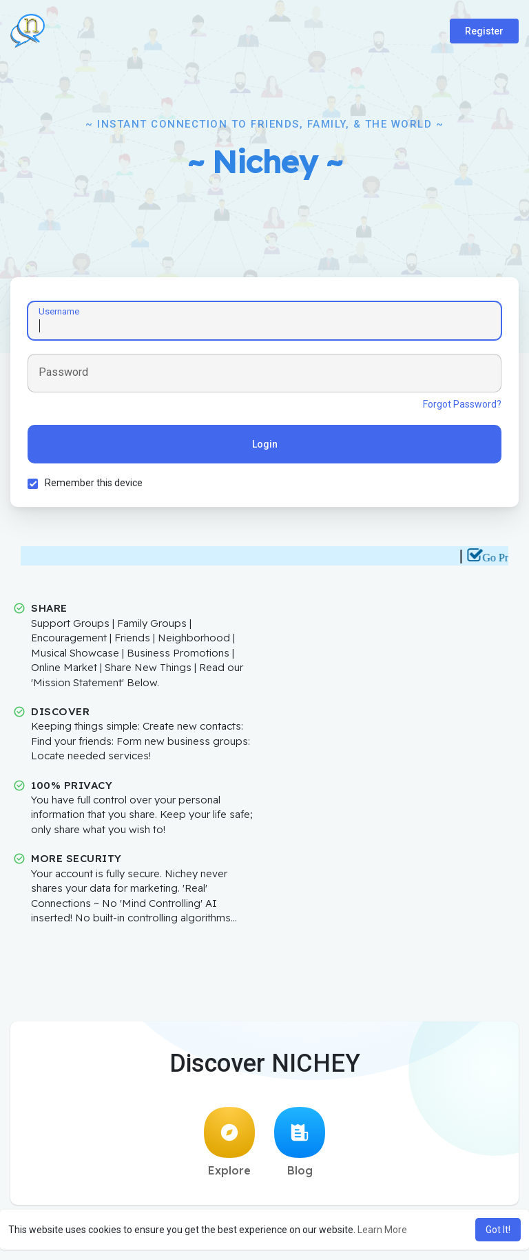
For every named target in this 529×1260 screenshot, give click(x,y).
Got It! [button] (498, 1229)
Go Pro (503, 557)
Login (265, 444)
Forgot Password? (462, 404)
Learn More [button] (382, 1229)
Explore (229, 1142)
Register (484, 31)
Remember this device (94, 482)
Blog (299, 1142)
